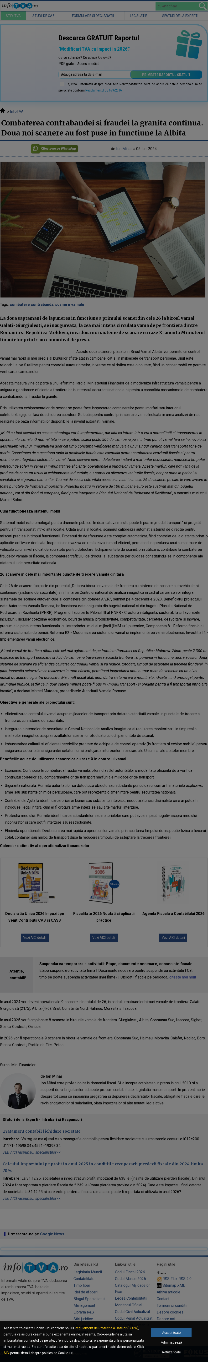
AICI (7, 1353)
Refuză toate (171, 1352)
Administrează (171, 1342)
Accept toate (171, 1333)
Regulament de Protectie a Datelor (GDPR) (106, 1328)
